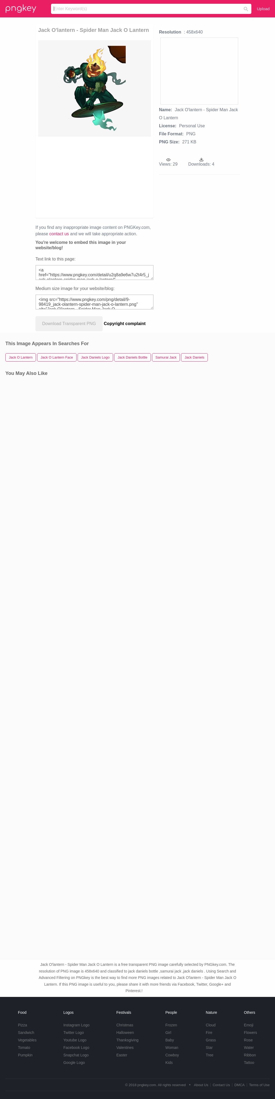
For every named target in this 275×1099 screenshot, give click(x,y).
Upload (263, 8)
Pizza (22, 1025)
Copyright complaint (125, 323)
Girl (168, 1032)
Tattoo (249, 1062)
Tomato (24, 1047)
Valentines (124, 1047)
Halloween (125, 1032)
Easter (121, 1055)
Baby (169, 1040)
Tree (209, 1055)
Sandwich (26, 1032)
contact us (59, 234)
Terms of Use (259, 1085)
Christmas (124, 1025)
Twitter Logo (73, 1032)
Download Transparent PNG (69, 323)
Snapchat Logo (76, 1055)
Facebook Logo (76, 1047)
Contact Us (221, 1085)
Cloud (211, 1025)
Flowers (250, 1032)
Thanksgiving (127, 1040)
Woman (171, 1047)
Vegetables (27, 1040)
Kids (169, 1062)
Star (209, 1047)
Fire (209, 1032)
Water (249, 1047)
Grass (211, 1040)
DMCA (239, 1085)
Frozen (171, 1025)
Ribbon (250, 1055)
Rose (248, 1040)
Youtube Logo (74, 1040)
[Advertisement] (120, 176)
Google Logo (74, 1062)
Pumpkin (25, 1055)
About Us (201, 1085)
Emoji (248, 1025)
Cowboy (172, 1055)
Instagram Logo (76, 1025)
